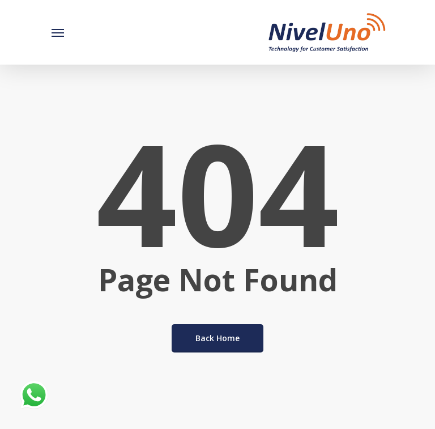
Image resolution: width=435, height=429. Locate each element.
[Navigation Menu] (58, 32)
